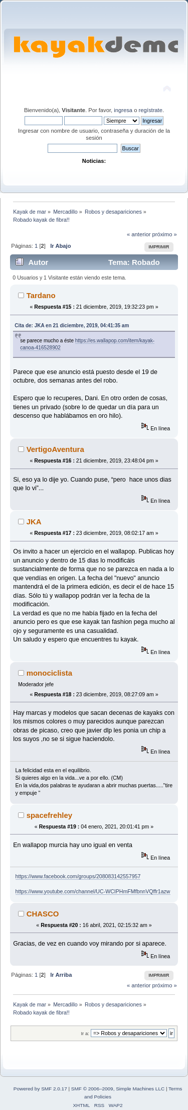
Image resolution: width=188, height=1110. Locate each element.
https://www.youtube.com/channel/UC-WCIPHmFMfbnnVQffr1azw (93, 891)
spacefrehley (50, 815)
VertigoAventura (55, 449)
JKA (34, 521)
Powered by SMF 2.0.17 (40, 1088)
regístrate (150, 110)
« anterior (138, 234)
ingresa (123, 110)
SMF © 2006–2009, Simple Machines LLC (117, 1088)
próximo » (164, 234)
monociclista (50, 673)
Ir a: (85, 1033)
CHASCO (43, 913)
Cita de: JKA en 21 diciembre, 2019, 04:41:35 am (72, 325)
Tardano (41, 295)
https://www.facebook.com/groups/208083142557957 (78, 876)
